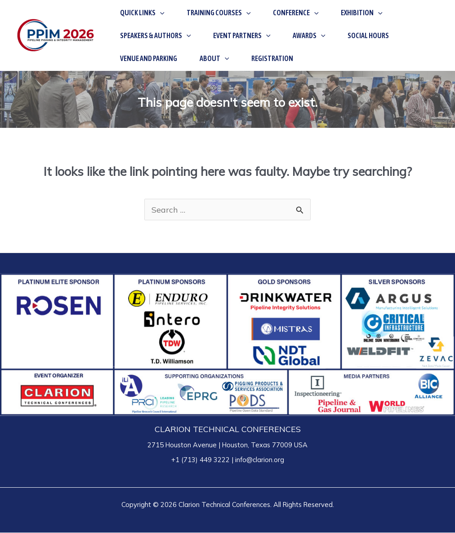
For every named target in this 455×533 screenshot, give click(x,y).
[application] (155, 12)
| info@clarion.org (257, 460)
